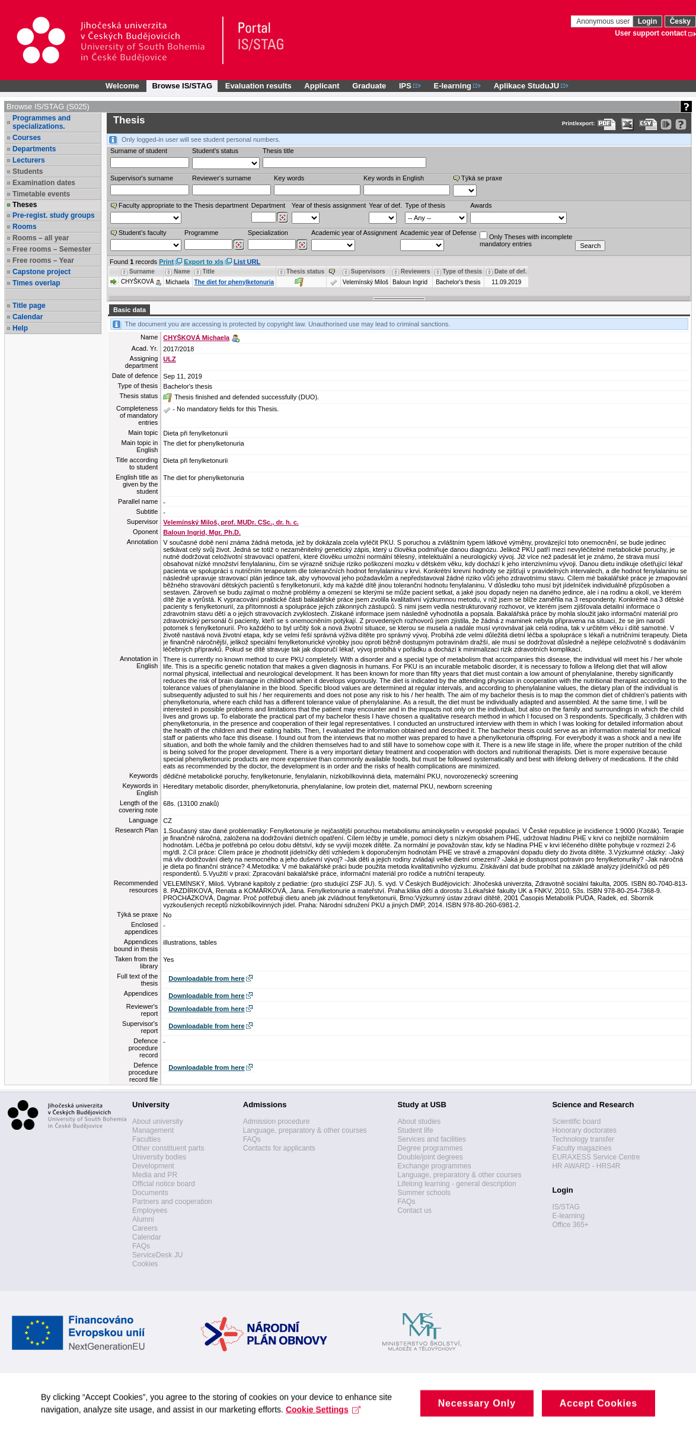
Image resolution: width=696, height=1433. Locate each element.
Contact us (415, 1210)
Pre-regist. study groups (53, 215)
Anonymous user (603, 21)
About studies (419, 1121)
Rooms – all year (40, 238)
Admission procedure (276, 1121)
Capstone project (41, 272)
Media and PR (154, 1175)
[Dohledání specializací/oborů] (302, 245)
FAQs (141, 1246)
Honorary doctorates (584, 1130)
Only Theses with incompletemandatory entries (526, 239)
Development (153, 1166)
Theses (24, 205)
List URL (247, 261)
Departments (34, 149)
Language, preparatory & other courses (305, 1130)
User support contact (651, 33)
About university (157, 1121)
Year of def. (385, 205)
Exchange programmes (434, 1166)
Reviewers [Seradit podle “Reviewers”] (415, 271)
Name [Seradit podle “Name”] (182, 271)
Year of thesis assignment (329, 205)
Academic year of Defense (438, 232)
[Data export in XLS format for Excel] (627, 124)
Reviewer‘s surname (221, 178)
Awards (480, 205)
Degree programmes (430, 1148)
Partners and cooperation (172, 1201)
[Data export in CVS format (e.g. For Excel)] (648, 124)
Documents (150, 1193)
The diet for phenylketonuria (234, 282)
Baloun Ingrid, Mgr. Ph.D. (202, 532)
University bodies (159, 1157)
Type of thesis (425, 205)
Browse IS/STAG (182, 85)
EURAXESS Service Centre (596, 1157)
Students (27, 171)
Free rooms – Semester (51, 249)
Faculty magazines (581, 1148)
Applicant (321, 85)
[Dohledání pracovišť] (282, 218)
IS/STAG (565, 1207)
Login (647, 21)
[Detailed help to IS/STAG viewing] (681, 124)
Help (20, 328)
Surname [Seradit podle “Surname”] (142, 271)
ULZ (169, 359)
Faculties (146, 1139)
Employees (149, 1210)
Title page (29, 305)
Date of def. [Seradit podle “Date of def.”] (510, 271)
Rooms (24, 227)
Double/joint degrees (430, 1157)
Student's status (215, 150)
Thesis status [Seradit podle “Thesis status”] (305, 271)
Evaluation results (258, 85)
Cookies (145, 1264)
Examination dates (43, 183)
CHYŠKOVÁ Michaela (196, 337)
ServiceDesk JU (157, 1255)
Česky (680, 21)
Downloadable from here (206, 978)
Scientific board (576, 1121)
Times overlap (36, 283)
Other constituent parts (168, 1148)
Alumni (143, 1219)
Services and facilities (432, 1139)
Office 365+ (570, 1225)
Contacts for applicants (279, 1148)
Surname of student (138, 150)
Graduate (369, 85)
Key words (289, 178)
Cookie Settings (324, 1417)
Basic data (129, 309)
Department (268, 205)
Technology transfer (583, 1139)
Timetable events (41, 194)
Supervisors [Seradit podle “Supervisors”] (368, 271)
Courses (26, 138)
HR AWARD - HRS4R (586, 1166)
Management (153, 1130)
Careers (145, 1228)
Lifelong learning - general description (457, 1184)
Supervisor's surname (141, 178)
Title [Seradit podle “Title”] (209, 271)
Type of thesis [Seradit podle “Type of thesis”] (463, 271)
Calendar (27, 317)
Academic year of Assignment (354, 232)
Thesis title (278, 150)
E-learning (568, 1216)
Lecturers (28, 160)
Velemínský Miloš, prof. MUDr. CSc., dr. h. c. (231, 522)
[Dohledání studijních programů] (238, 245)
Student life (415, 1130)
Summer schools (424, 1193)
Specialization (268, 232)
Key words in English (393, 178)
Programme (201, 232)
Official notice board (163, 1184)
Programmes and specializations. (41, 122)
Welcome (122, 85)
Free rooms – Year (43, 260)
